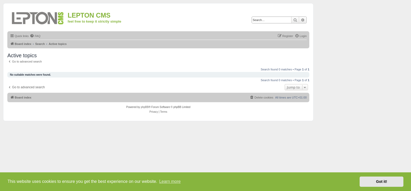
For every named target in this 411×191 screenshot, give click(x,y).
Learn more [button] (170, 181)
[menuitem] (35, 36)
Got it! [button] (381, 181)
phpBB (145, 107)
